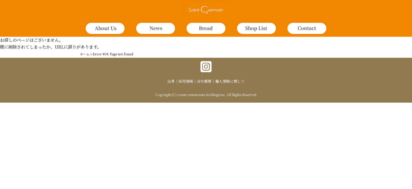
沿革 (171, 81)
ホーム (84, 54)
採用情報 (185, 81)
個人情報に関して (230, 81)
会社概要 (204, 81)
